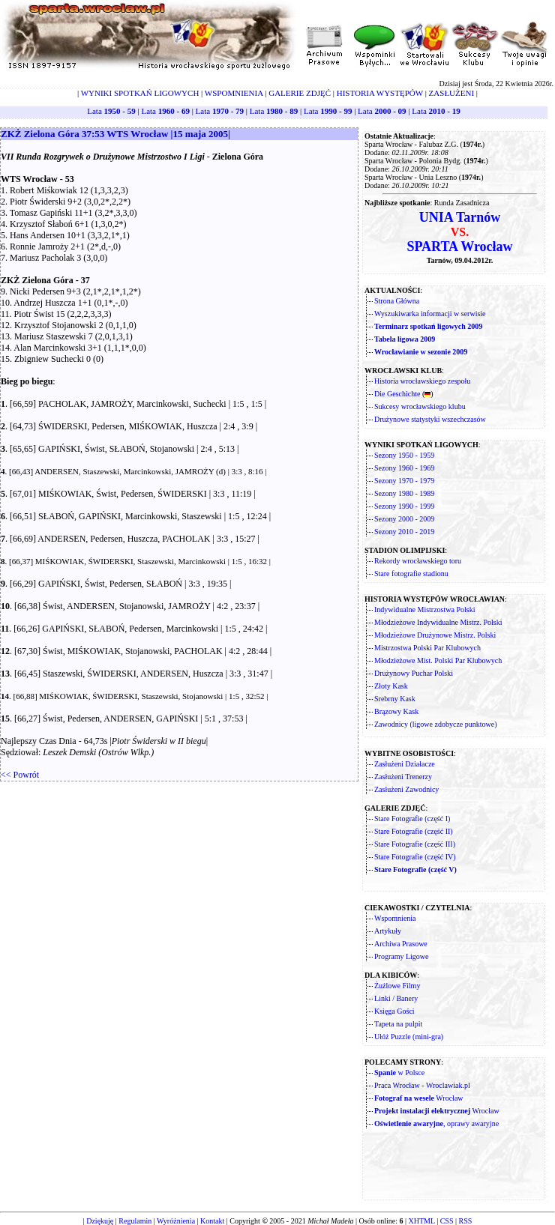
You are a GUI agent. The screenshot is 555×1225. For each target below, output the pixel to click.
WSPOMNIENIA (234, 92)
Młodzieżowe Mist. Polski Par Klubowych (438, 660)
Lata (111, 110)
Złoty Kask (391, 686)
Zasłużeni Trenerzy (403, 776)
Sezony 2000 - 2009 (404, 519)
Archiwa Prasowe (401, 944)
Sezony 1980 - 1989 (404, 493)
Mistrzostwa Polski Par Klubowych (427, 648)
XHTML (421, 1221)
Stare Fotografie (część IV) (415, 857)
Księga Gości (394, 1011)
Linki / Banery (396, 998)
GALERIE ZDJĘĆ (299, 92)
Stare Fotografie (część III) (414, 844)
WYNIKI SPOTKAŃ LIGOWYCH (140, 92)
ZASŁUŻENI (452, 92)
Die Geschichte (397, 394)
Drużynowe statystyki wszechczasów (430, 419)
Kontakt (212, 1221)
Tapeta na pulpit (398, 1024)
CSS (447, 1221)
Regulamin (135, 1221)
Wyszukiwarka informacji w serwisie (430, 313)
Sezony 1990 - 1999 (404, 506)
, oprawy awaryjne (436, 1123)
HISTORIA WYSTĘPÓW (380, 92)
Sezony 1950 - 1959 (404, 455)
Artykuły (387, 931)
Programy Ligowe (401, 956)
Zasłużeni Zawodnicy (406, 789)
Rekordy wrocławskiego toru (417, 561)
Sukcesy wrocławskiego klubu (420, 406)
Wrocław (419, 1098)
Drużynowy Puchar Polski (413, 673)
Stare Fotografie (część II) (413, 831)
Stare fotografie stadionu (411, 573)
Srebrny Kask (395, 699)
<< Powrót (20, 774)
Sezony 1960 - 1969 (404, 468)
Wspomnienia (395, 918)
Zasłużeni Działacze (404, 764)
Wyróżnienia (176, 1221)
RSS (465, 1221)
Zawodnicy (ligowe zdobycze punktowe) (435, 724)
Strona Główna (396, 301)
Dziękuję (99, 1221)
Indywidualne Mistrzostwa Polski (424, 609)
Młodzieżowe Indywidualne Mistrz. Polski (438, 622)
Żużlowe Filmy (397, 985)
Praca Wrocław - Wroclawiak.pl (422, 1085)
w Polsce (399, 1072)
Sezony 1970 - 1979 (404, 481)
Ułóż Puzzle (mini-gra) (408, 1036)
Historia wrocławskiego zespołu (422, 381)
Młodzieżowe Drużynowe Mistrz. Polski (435, 635)
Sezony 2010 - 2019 (404, 531)
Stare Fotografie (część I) (412, 818)
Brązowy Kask (396, 711)
